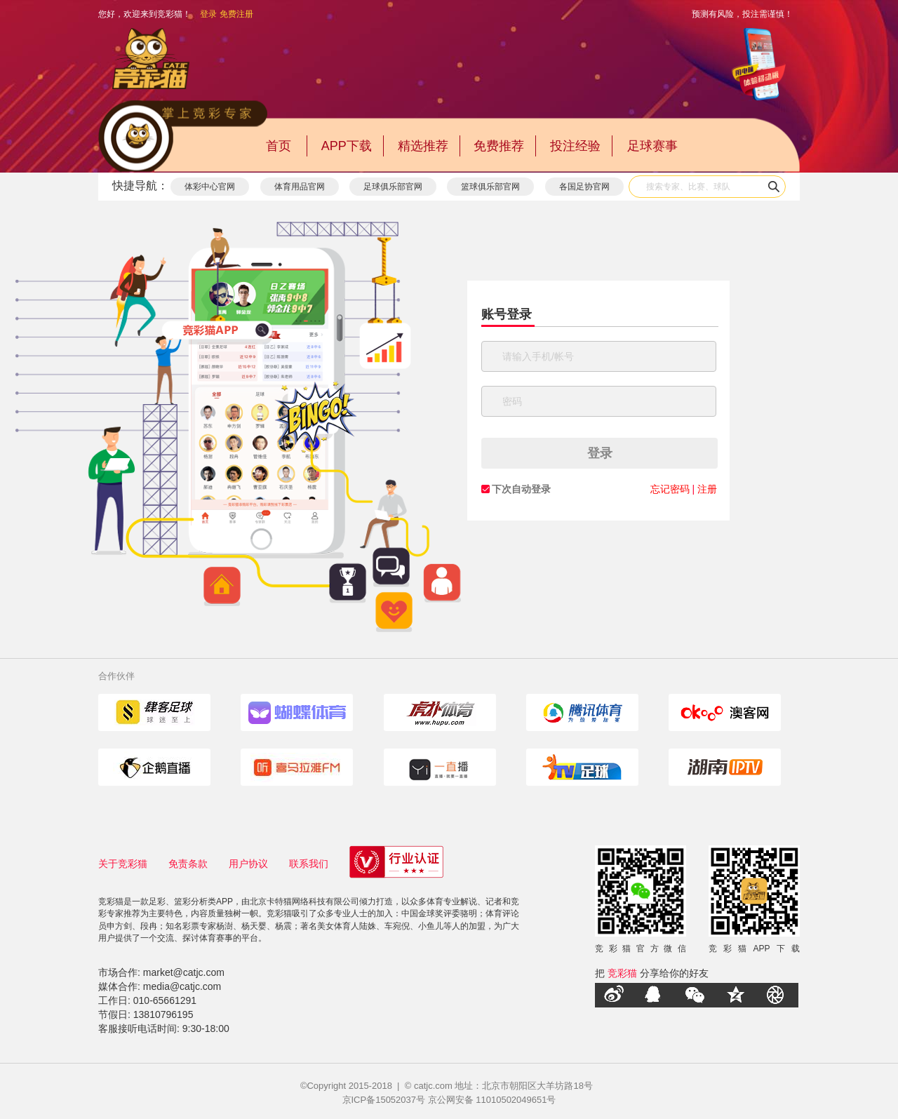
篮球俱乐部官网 (490, 187)
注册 (707, 489)
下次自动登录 (521, 489)
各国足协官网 (584, 187)
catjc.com (433, 1085)
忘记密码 (670, 489)
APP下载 (346, 146)
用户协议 (248, 863)
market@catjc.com (183, 972)
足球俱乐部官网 (392, 187)
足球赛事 (652, 146)
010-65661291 (164, 1000)
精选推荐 (423, 146)
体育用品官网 (299, 187)
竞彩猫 (622, 973)
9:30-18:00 (205, 1028)
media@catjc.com (182, 986)
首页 (278, 146)
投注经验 (575, 146)
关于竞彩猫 (122, 863)
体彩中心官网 (210, 187)
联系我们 (308, 863)
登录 (208, 14)
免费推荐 (499, 146)
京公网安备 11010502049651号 (492, 1099)
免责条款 (188, 863)
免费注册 (236, 14)
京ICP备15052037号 (384, 1099)
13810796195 (163, 1014)
